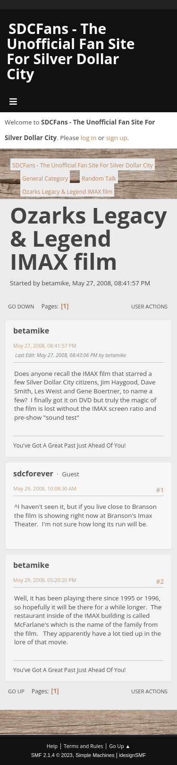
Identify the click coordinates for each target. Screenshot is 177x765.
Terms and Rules (83, 745)
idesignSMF (132, 755)
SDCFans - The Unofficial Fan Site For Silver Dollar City (71, 51)
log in (89, 137)
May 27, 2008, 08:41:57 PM (44, 345)
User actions (149, 306)
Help (52, 745)
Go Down (21, 306)
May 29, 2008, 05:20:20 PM (44, 579)
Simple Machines (95, 755)
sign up (116, 137)
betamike (31, 330)
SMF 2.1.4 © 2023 (52, 755)
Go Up (16, 691)
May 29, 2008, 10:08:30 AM (44, 488)
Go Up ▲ (119, 745)
